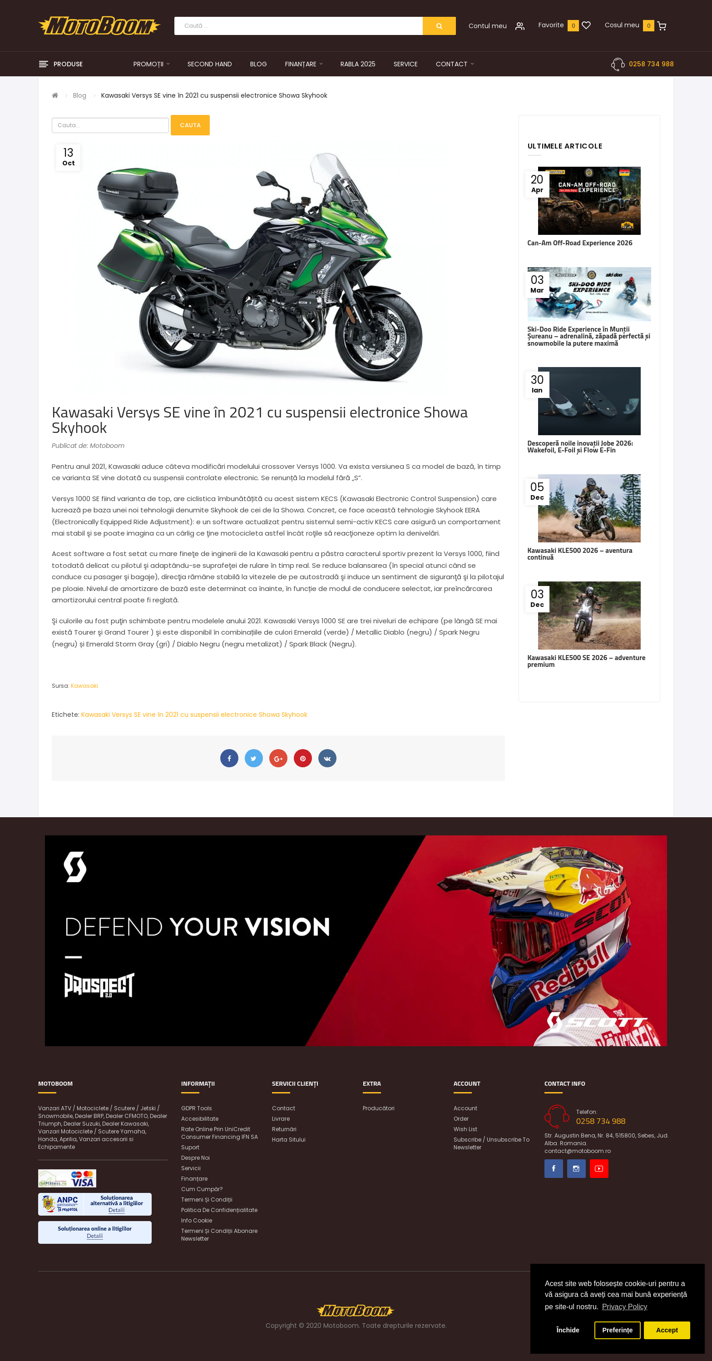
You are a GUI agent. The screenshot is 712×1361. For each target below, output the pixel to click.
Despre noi (195, 1158)
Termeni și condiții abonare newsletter (219, 1234)
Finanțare (194, 1178)
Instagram (576, 1168)
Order (461, 1119)
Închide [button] (568, 1330)
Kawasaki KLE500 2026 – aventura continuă (580, 553)
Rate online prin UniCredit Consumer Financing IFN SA (219, 1133)
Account (465, 1108)
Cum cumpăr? (202, 1189)
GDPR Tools (196, 1108)
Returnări (284, 1129)
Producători (379, 1108)
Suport (190, 1147)
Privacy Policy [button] (625, 1307)
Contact (283, 1108)
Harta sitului (289, 1139)
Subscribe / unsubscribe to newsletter (491, 1143)
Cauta (190, 125)
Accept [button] (667, 1330)
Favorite (551, 25)
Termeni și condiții (206, 1199)
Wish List (465, 1129)
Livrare (281, 1119)
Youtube (599, 1168)
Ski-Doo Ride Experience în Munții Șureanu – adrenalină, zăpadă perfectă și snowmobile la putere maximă (589, 336)
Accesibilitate (199, 1119)
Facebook (553, 1168)
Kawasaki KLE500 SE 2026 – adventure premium (587, 661)
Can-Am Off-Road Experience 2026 (580, 243)
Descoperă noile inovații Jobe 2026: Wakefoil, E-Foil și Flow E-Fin (580, 446)
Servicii (191, 1168)
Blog (79, 95)
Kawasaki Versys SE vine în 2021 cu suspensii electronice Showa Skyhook (214, 95)
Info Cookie (196, 1220)
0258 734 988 (651, 64)
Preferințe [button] (617, 1330)
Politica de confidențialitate (219, 1210)
